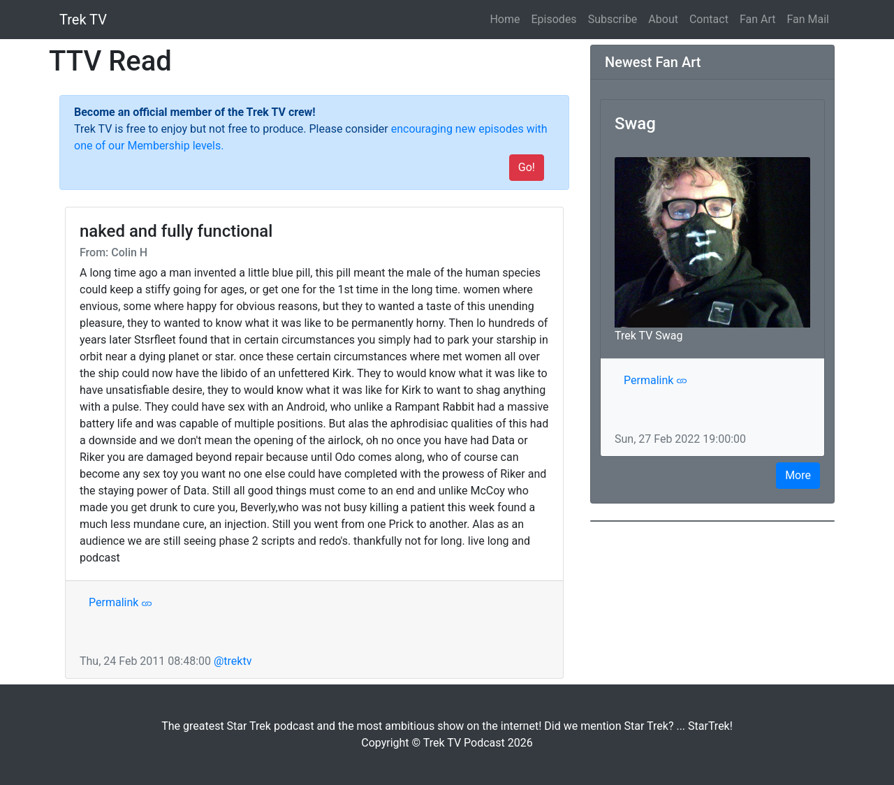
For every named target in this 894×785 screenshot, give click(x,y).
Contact (708, 19)
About (663, 19)
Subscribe (613, 19)
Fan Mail (807, 19)
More (798, 475)
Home (507, 18)
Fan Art (758, 19)
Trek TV (83, 19)
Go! (526, 167)
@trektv (232, 661)
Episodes (554, 19)
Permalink (120, 602)
